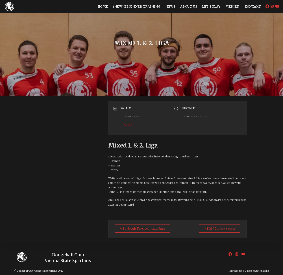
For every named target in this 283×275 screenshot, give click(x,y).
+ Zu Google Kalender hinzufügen (142, 228)
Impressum (235, 270)
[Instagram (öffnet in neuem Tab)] (272, 6)
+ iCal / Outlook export (219, 228)
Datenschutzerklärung (257, 270)
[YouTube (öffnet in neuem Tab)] (277, 6)
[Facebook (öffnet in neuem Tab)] (267, 6)
